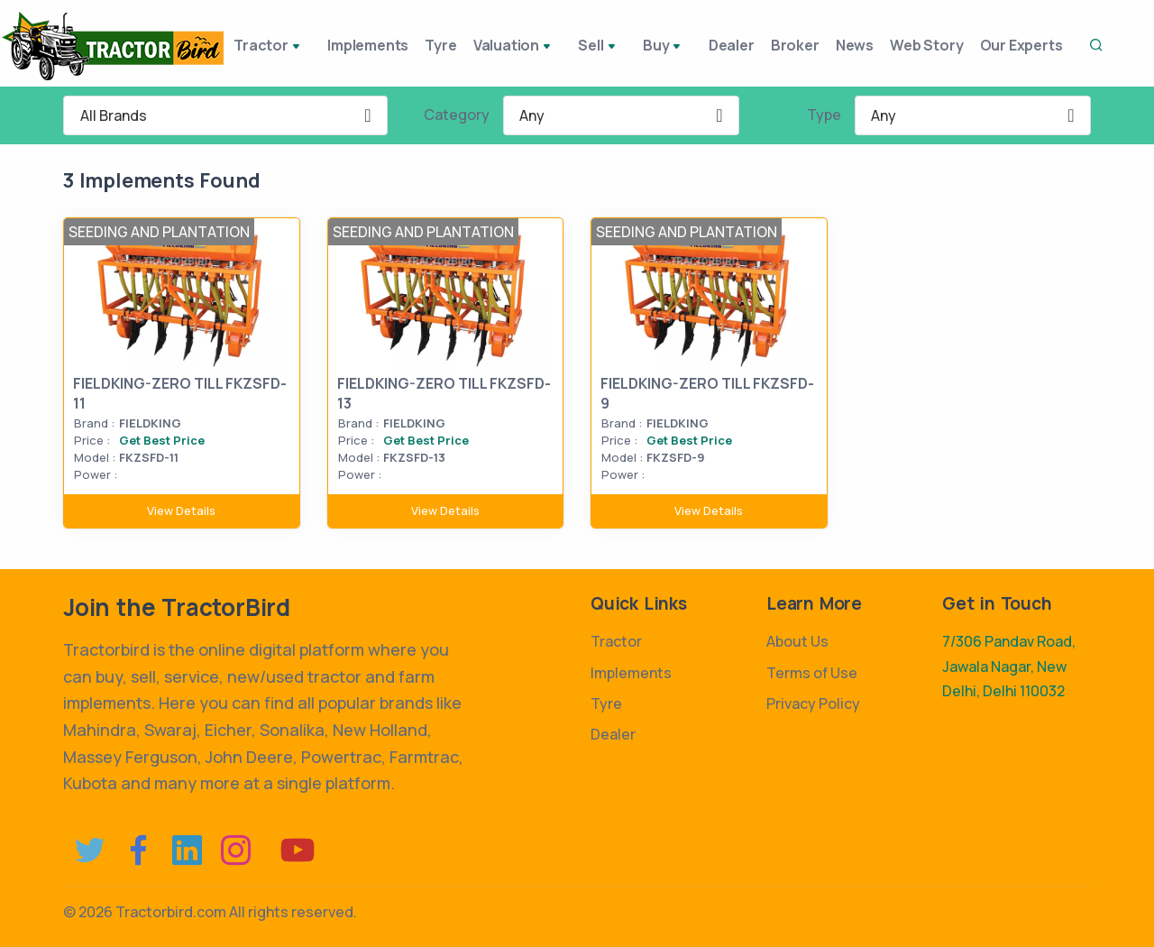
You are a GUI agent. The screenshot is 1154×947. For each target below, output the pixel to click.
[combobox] (225, 115)
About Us (797, 641)
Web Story (941, 45)
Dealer (725, 45)
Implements (365, 45)
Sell (604, 47)
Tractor (271, 47)
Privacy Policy (813, 703)
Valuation (525, 47)
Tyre (445, 45)
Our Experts (1043, 45)
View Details (181, 510)
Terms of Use (811, 673)
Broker (796, 45)
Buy (663, 47)
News (863, 45)
